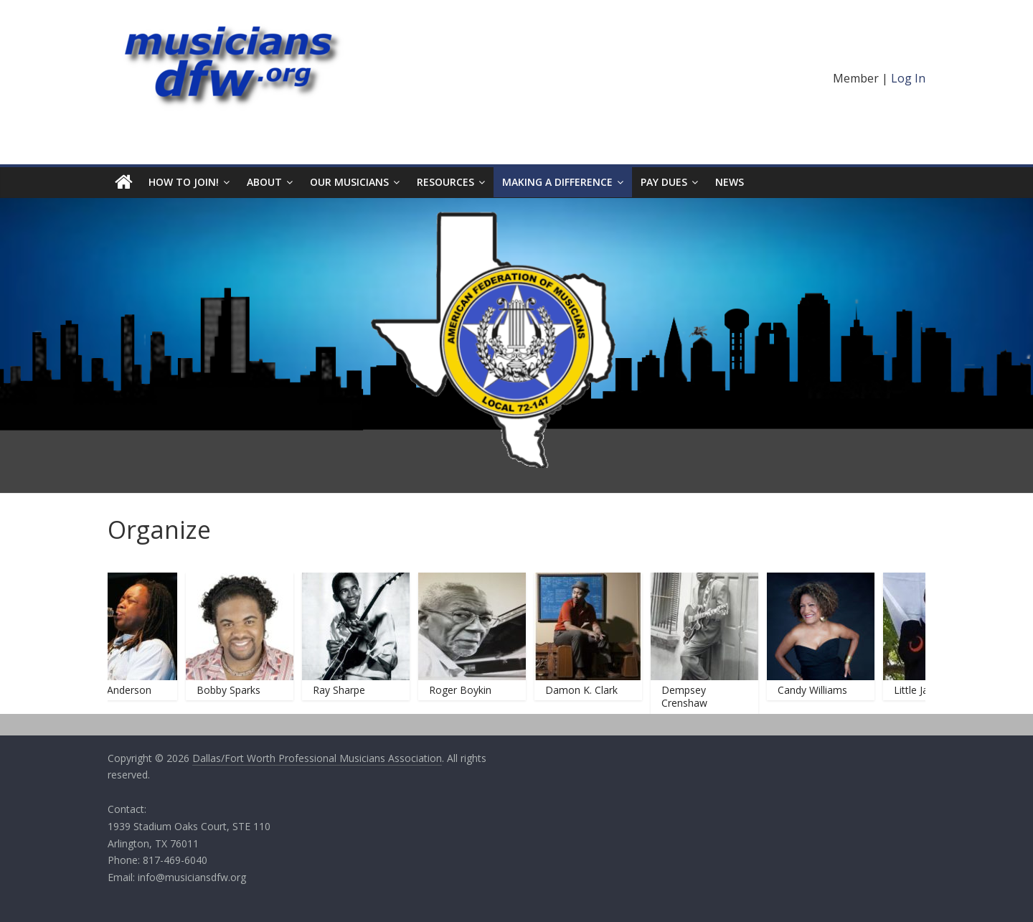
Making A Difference (557, 182)
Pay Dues (664, 182)
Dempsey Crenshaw (689, 696)
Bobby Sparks (233, 690)
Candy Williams (817, 690)
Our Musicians (349, 182)
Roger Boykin (464, 690)
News (729, 182)
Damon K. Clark (585, 690)
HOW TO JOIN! (183, 182)
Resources (445, 182)
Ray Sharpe (343, 690)
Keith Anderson (120, 690)
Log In (908, 78)
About (264, 182)
